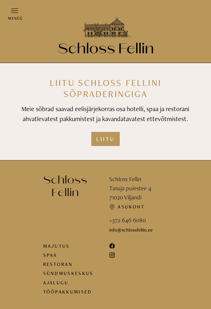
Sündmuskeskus (68, 273)
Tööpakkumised (67, 291)
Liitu (105, 139)
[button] (14, 13)
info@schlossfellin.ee (131, 230)
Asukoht (127, 206)
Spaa (50, 255)
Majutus (56, 246)
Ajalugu (56, 282)
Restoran (58, 264)
